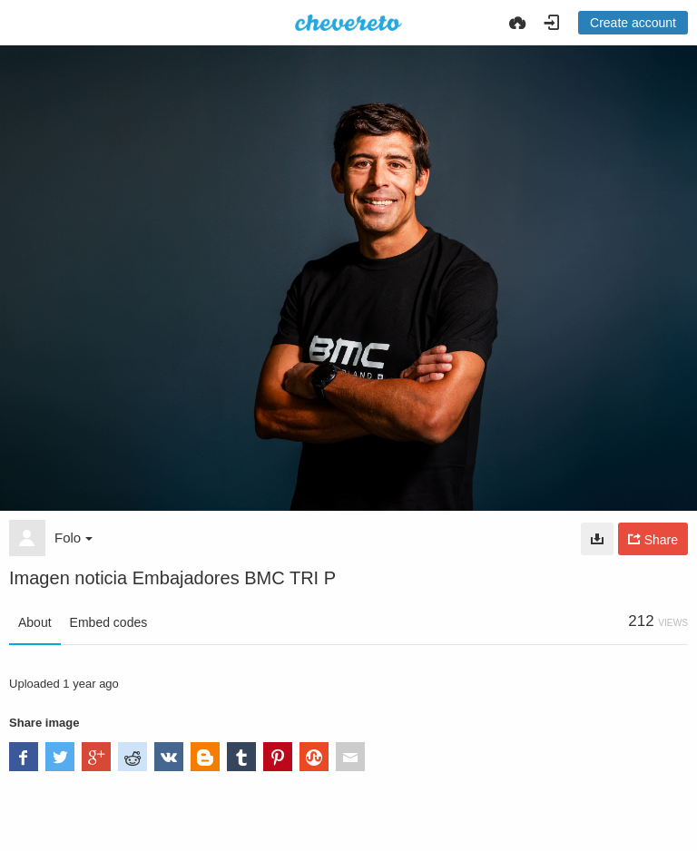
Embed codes (109, 622)
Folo (73, 537)
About (35, 622)
